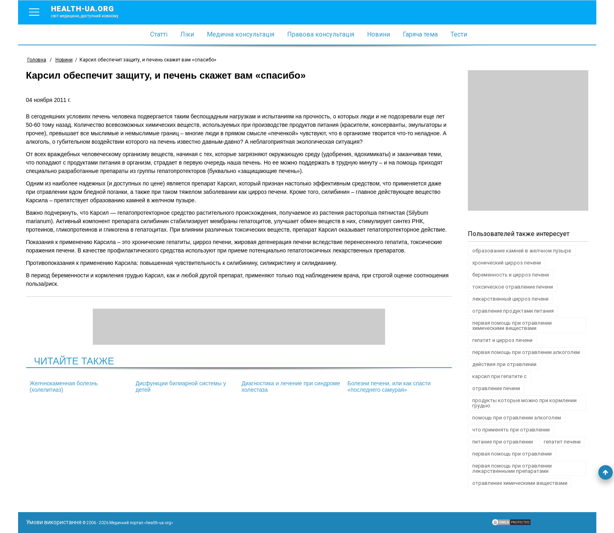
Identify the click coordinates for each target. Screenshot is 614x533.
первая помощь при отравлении (512, 454)
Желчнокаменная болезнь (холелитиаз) (64, 386)
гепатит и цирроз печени (502, 340)
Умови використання (54, 522)
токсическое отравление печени (512, 287)
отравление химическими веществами (519, 483)
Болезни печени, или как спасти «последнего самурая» (388, 386)
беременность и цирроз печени (510, 275)
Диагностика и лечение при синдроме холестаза (290, 386)
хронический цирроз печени (506, 263)
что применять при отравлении (511, 430)
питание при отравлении (502, 442)
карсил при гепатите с (499, 376)
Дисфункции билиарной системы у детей (181, 386)
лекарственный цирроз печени (510, 299)
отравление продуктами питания (513, 311)
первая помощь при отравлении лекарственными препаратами (512, 468)
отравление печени (496, 388)
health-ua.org (91, 11)
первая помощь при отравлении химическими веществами (512, 325)
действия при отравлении (504, 364)
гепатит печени (562, 442)
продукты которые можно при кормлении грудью (524, 403)
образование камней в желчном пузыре (521, 251)
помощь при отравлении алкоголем (516, 418)
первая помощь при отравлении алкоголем (526, 352)
